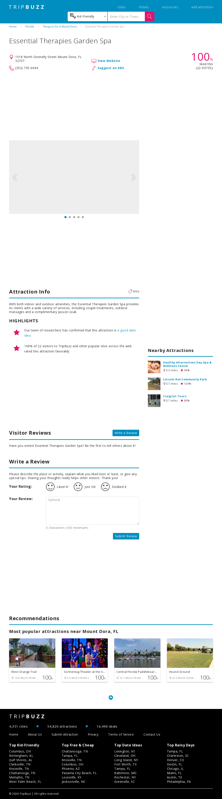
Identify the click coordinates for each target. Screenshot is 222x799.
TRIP (27, 7)
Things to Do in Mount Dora (60, 26)
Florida (29, 26)
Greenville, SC (124, 782)
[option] (74, 177)
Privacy (93, 734)
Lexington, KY (124, 751)
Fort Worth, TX (125, 764)
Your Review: (21, 499)
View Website (109, 61)
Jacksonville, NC (74, 782)
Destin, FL (174, 764)
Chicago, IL (175, 769)
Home (13, 26)
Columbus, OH (20, 751)
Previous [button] (14, 177)
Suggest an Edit (111, 68)
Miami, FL (174, 773)
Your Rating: (20, 486)
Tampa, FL (70, 756)
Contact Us (152, 734)
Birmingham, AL (21, 756)
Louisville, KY (72, 777)
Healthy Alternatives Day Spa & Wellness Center (187, 364)
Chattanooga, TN (22, 773)
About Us (35, 734)
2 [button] (70, 217)
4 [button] (78, 217)
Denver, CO (175, 760)
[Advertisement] (111, 105)
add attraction (202, 7)
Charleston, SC (178, 756)
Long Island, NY (126, 760)
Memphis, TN (19, 777)
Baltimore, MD (125, 773)
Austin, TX (174, 777)
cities (122, 7)
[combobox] (87, 16)
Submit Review (126, 536)
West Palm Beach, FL (25, 782)
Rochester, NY (125, 777)
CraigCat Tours (174, 396)
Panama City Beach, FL (79, 773)
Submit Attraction (65, 734)
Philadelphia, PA (179, 782)
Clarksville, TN (20, 764)
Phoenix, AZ (71, 769)
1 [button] (65, 217)
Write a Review (126, 433)
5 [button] (83, 217)
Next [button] (133, 177)
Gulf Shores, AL (21, 760)
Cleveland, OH (124, 756)
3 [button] (74, 217)
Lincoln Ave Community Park (185, 379)
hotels (144, 7)
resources (170, 7)
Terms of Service (121, 734)
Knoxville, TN (19, 769)
